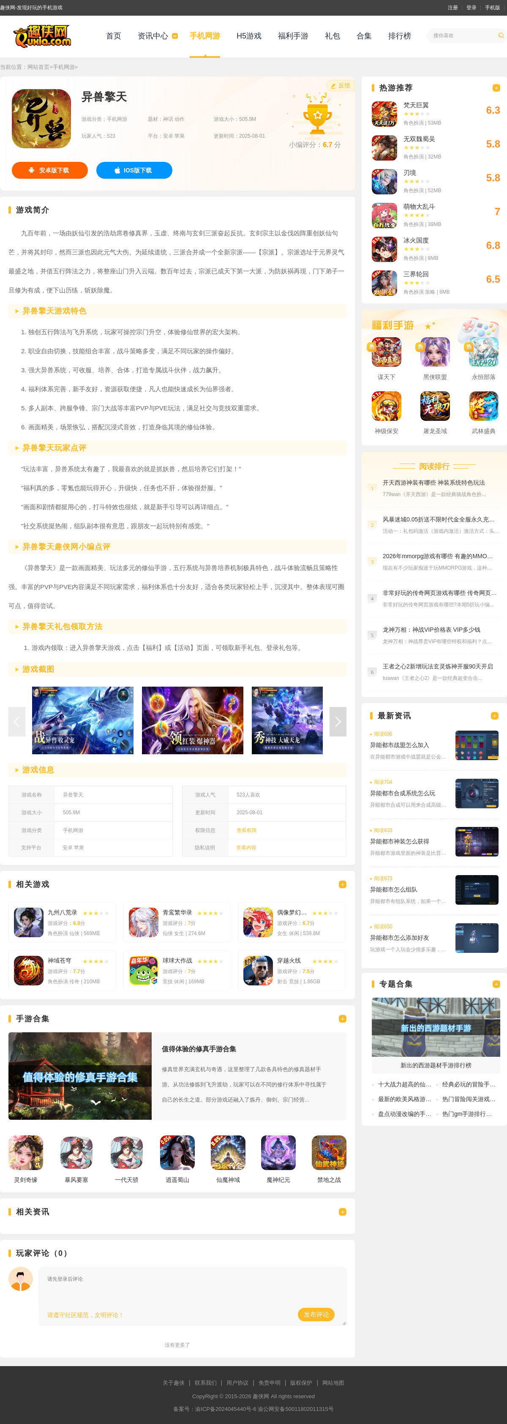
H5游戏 (249, 36)
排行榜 (399, 36)
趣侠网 (261, 1396)
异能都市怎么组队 (393, 889)
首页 (113, 36)
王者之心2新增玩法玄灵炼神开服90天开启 (438, 666)
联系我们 (206, 1383)
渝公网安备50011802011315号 (295, 1409)
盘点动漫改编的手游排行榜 (413, 1113)
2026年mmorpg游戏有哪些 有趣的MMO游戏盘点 (440, 556)
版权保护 (301, 1383)
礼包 (332, 36)
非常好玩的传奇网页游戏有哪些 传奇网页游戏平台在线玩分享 (440, 592)
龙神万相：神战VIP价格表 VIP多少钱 (431, 629)
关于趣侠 (174, 1383)
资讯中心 (153, 36)
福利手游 (293, 36)
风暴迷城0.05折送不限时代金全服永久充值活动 (440, 519)
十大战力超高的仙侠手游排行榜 (419, 1084)
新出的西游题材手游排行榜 (436, 1065)
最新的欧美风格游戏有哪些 (413, 1099)
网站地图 (333, 1383)
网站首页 (38, 67)
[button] (338, 722)
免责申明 (270, 1383)
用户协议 (237, 1383)
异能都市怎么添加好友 (399, 937)
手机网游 (205, 36)
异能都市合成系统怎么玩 (402, 793)
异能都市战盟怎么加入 (399, 745)
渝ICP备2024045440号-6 (225, 1409)
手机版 (492, 8)
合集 (364, 36)
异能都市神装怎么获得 (399, 841)
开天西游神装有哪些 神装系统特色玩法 (434, 482)
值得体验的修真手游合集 (199, 1049)
